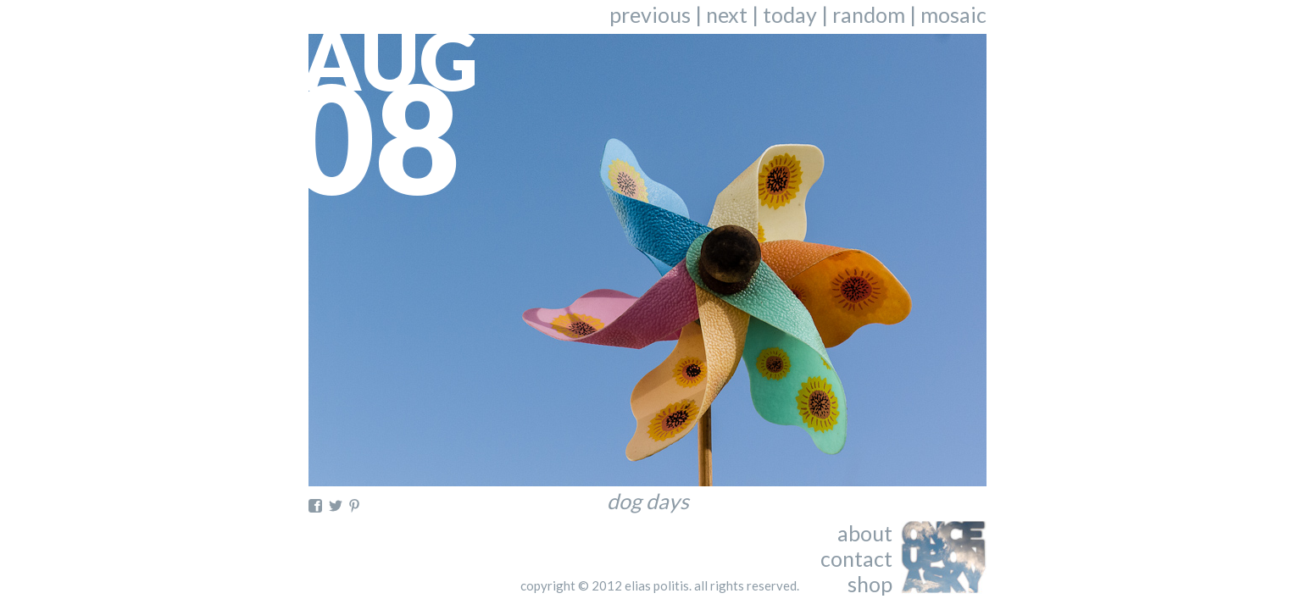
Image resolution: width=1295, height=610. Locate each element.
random (868, 14)
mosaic (953, 14)
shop (870, 583)
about (864, 533)
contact (856, 558)
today (790, 14)
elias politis (657, 585)
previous (650, 14)
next (727, 14)
